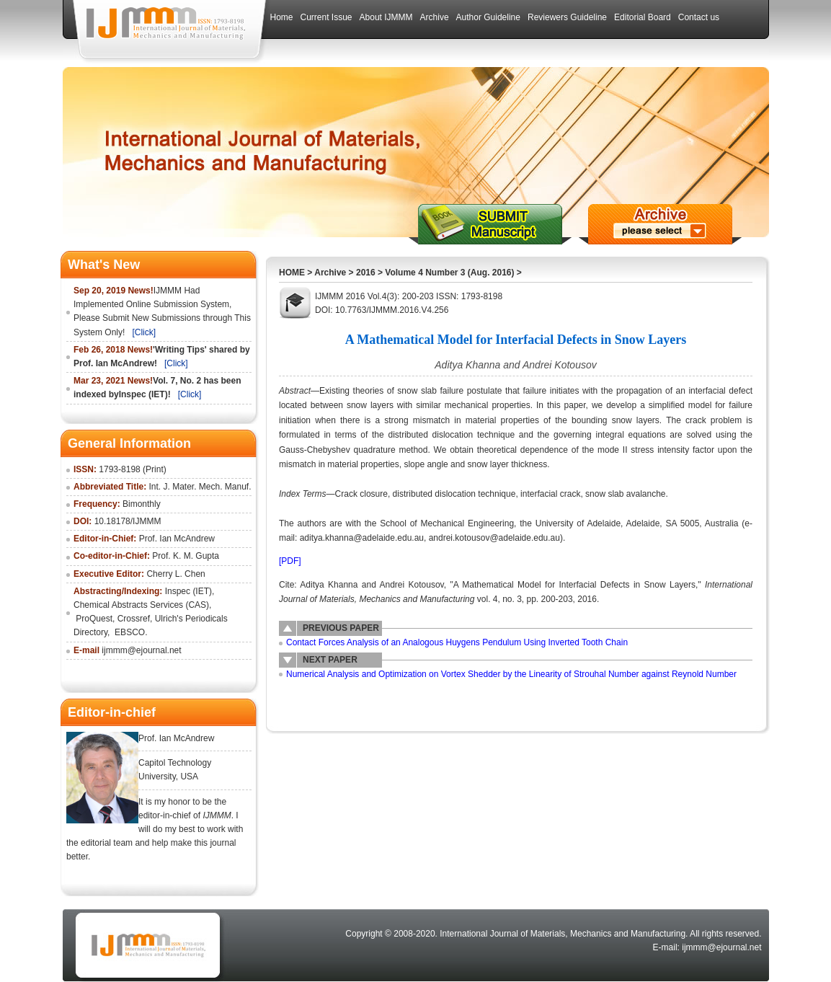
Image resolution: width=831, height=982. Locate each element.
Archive (330, 272)
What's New (104, 264)
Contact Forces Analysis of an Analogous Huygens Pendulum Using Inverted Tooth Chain (457, 642)
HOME (292, 272)
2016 (365, 272)
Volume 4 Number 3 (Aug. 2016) (449, 272)
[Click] (144, 332)
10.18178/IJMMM (127, 521)
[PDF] (290, 561)
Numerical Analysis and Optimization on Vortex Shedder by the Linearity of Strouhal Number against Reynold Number (511, 674)
